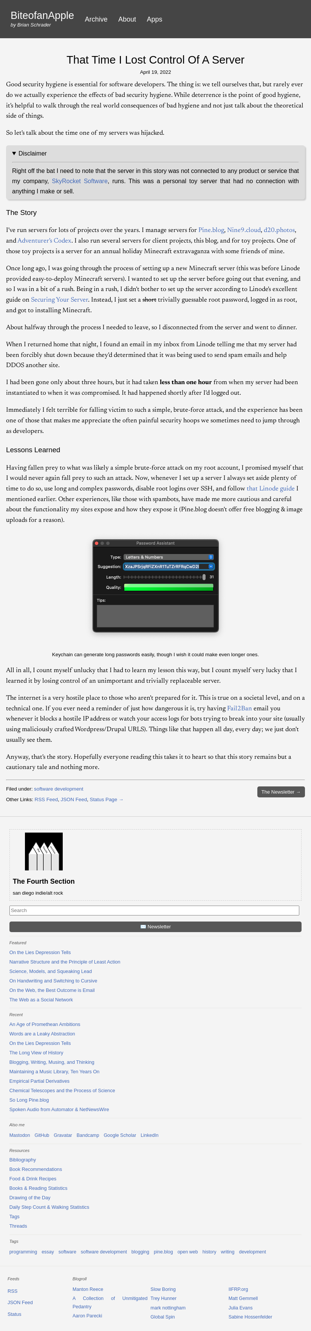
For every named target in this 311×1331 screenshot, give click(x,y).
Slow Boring (163, 1289)
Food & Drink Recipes (32, 1179)
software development (58, 789)
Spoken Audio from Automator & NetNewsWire (59, 1109)
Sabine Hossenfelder (250, 1317)
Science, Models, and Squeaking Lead (50, 971)
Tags (14, 1216)
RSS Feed (46, 799)
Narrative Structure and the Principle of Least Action (65, 962)
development (252, 1252)
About (127, 19)
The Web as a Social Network (41, 1000)
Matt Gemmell (243, 1298)
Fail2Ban (239, 708)
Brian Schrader (34, 25)
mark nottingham (168, 1308)
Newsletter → (281, 792)
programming (23, 1252)
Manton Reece (88, 1289)
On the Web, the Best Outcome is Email (52, 990)
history (210, 1252)
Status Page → (107, 799)
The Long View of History (36, 1052)
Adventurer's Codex (44, 241)
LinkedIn (149, 1135)
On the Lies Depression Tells (40, 952)
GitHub (41, 1135)
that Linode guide (271, 489)
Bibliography (22, 1160)
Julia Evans (241, 1308)
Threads (18, 1226)
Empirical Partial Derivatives (39, 1081)
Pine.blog (211, 230)
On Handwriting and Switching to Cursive (53, 981)
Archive (96, 19)
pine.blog (163, 1252)
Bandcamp (88, 1135)
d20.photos (279, 230)
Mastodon (19, 1135)
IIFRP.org (238, 1289)
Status (14, 1314)
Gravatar (63, 1135)
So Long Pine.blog (29, 1100)
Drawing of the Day (30, 1197)
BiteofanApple (42, 16)
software (67, 1252)
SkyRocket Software (80, 181)
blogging (140, 1252)
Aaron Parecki (87, 1316)
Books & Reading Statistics (38, 1188)
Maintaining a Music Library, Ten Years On (54, 1071)
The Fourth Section (44, 881)
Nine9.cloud (244, 230)
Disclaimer (33, 153)
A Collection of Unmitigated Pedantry (110, 1302)
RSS (12, 1291)
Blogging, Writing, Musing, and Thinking (51, 1062)
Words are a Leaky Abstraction (42, 1034)
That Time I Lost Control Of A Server (155, 59)
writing (227, 1252)
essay (48, 1252)
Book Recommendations (35, 1169)
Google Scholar (120, 1135)
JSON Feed (73, 799)
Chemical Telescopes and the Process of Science (62, 1090)
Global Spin (162, 1317)
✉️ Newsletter (155, 926)
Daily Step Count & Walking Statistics (49, 1207)
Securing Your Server (59, 300)
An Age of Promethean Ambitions (44, 1024)
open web (188, 1252)
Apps (154, 19)
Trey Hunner (163, 1298)
